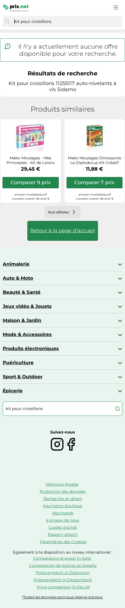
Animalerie (16, 264)
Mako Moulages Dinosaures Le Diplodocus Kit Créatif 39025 (94, 160)
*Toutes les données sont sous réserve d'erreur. (62, 597)
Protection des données (63, 491)
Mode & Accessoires (27, 334)
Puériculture (18, 362)
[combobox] (67, 21)
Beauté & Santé (22, 292)
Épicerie (13, 390)
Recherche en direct (62, 498)
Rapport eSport (63, 534)
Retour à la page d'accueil (62, 231)
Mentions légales (62, 484)
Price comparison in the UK (63, 587)
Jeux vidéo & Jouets (27, 306)
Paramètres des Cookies (63, 541)
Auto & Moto (18, 278)
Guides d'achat (63, 527)
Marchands (62, 513)
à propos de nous (62, 520)
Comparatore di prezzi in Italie (62, 558)
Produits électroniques (31, 348)
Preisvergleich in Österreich (63, 572)
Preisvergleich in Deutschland (63, 579)
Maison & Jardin (22, 320)
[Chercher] (7, 21)
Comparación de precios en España (63, 565)
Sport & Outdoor (22, 376)
